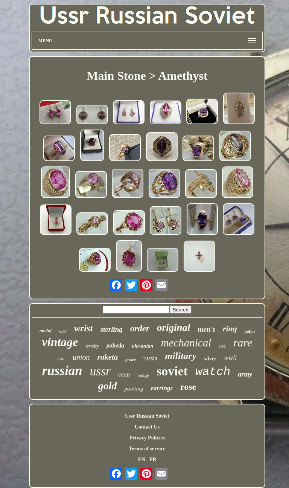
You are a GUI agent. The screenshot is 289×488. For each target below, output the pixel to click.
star (61, 358)
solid (62, 331)
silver (210, 358)
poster (130, 359)
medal (46, 330)
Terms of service (147, 448)
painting (133, 389)
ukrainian (143, 346)
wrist (83, 328)
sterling (111, 329)
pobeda (115, 345)
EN (141, 459)
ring (230, 328)
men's (206, 329)
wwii (230, 357)
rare (242, 342)
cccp (124, 374)
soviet (172, 371)
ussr (100, 371)
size (222, 346)
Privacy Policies (147, 438)
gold (107, 386)
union (81, 357)
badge (143, 375)
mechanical (186, 343)
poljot (250, 331)
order (139, 328)
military (180, 356)
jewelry (92, 346)
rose (188, 387)
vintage (60, 342)
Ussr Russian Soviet (147, 416)
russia (150, 358)
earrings (162, 388)
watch (212, 371)
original (173, 327)
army (245, 374)
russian (62, 370)
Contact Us (147, 427)
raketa (107, 356)
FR (153, 459)
